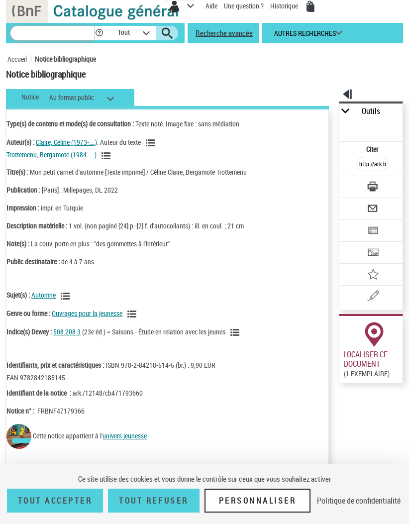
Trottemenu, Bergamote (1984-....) (51, 154)
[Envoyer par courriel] (373, 210)
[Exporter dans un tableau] (373, 231)
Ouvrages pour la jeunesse (87, 313)
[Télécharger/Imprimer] (373, 188)
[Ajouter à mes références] (373, 275)
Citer (373, 149)
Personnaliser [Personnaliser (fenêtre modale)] (258, 500)
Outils (371, 111)
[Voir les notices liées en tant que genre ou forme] (133, 314)
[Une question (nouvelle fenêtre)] (373, 297)
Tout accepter (55, 500)
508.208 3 (67, 331)
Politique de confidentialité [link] (359, 500)
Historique (285, 5)
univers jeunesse (124, 435)
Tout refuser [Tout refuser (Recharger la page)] (153, 500)
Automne (43, 295)
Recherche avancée (224, 33)
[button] (99, 33)
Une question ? (244, 5)
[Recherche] (52, 33)
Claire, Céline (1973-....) (66, 142)
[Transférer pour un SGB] (373, 253)
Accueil (17, 59)
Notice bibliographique (65, 59)
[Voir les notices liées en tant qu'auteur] (152, 143)
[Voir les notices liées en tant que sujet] (67, 296)
